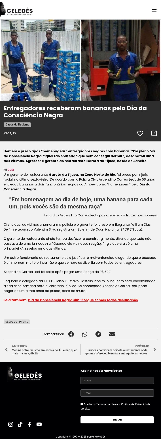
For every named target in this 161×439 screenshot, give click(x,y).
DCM (11, 169)
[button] (71, 334)
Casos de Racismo (17, 124)
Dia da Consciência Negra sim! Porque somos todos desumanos (83, 300)
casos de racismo (16, 321)
